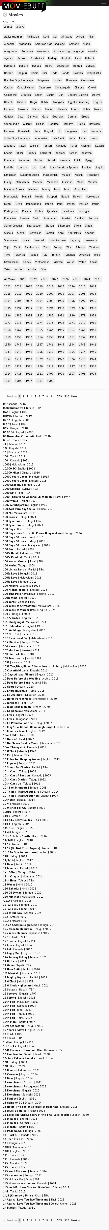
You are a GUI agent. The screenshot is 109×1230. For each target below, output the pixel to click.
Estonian (9, 109)
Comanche (10, 95)
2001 (39, 301)
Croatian (26, 95)
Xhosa (93, 262)
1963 (61, 330)
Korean (73, 153)
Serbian (93, 218)
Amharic (74, 44)
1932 (7, 359)
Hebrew (9, 131)
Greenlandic (11, 124)
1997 (82, 301)
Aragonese (10, 51)
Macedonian (50, 174)
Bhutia (34, 73)
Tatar (46, 247)
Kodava (31, 153)
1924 (93, 359)
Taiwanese (90, 240)
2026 (65, 279)
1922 (18, 366)
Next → (76, 396)
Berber (8, 73)
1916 (82, 366)
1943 (82, 344)
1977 (7, 323)
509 (59, 396)
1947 (39, 344)
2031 (23, 279)
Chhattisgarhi (62, 87)
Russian (24, 218)
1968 (7, 330)
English (97, 102)
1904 (7, 381)
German (72, 116)
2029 (33, 279)
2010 (39, 293)
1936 (61, 352)
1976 (18, 323)
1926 (71, 359)
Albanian (9, 44)
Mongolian (80, 189)
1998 (71, 301)
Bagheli (66, 58)
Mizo (57, 189)
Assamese (43, 51)
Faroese (23, 109)
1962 (71, 330)
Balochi (89, 58)
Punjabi (26, 211)
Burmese (71, 80)
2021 (18, 286)
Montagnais (11, 196)
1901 (39, 381)
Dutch (44, 102)
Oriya (19, 204)
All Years (9, 279)
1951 (93, 337)
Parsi (60, 204)
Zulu (43, 269)
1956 (39, 337)
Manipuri (67, 182)
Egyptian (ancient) (78, 102)
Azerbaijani (37, 58)
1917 (71, 366)
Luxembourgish (29, 174)
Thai (69, 247)
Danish (50, 95)
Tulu (44, 254)
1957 (29, 337)
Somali (50, 233)
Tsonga (33, 254)
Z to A (20, 26)
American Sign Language (50, 44)
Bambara (9, 65)
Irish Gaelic (58, 138)
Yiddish (19, 269)
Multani (26, 196)
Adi (55, 36)
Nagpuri (52, 196)
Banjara (23, 65)
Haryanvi (68, 124)
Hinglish (49, 131)
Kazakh (99, 145)
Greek (85, 116)
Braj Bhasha (94, 73)
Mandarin (52, 182)
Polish (95, 204)
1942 (93, 344)
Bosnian (78, 73)
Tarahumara (32, 247)
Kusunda (65, 160)
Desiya (96, 95)
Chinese (79, 87)
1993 (29, 308)
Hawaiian (94, 124)
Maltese (38, 182)
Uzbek (27, 262)
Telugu (58, 247)
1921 (29, 366)
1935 (71, 352)
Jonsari (48, 145)
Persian (83, 204)
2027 (55, 279)
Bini (45, 73)
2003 (18, 301)
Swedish (39, 240)
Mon (67, 189)
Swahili (26, 240)
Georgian (57, 116)
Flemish (62, 109)
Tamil (17, 247)
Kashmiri (86, 145)
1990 (61, 308)
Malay (7, 182)
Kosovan (87, 153)
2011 (29, 293)
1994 (18, 308)
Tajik (7, 247)
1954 (61, 337)
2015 (82, 286)
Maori (80, 182)
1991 (50, 308)
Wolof (82, 262)
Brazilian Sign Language (18, 80)
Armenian (27, 51)
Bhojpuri (22, 73)
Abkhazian (33, 36)
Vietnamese (42, 262)
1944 (71, 344)
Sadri (36, 218)
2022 (7, 286)
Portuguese (11, 211)
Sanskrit (66, 218)
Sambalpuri (50, 218)
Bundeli (57, 80)
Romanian (10, 218)
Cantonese (87, 80)
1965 (39, 330)
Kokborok (45, 153)
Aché (46, 36)
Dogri (33, 102)
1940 (18, 352)
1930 (29, 359)
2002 (29, 301)
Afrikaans (66, 36)
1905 (93, 373)
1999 (61, 301)
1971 (71, 323)
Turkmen (69, 254)
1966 (29, 330)
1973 (50, 323)
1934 (82, 352)
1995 (7, 308)
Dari (61, 95)
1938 (39, 352)
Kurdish (38, 160)
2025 (76, 279)
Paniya (49, 204)
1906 (82, 373)
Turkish (56, 254)
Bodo (54, 73)
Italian (82, 138)
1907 (71, 373)
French (75, 109)
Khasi (20, 153)
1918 (61, 366)
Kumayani (24, 160)
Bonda (65, 73)
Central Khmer (26, 87)
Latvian (86, 167)
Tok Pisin (19, 254)
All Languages (13, 36)
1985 (18, 315)
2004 (7, 301)
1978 (93, 315)
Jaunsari (34, 145)
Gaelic (98, 109)
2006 (82, 293)
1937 (50, 352)
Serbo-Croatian (13, 225)
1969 (93, 323)
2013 (7, 293)
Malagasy (93, 174)
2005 (93, 293)
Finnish (49, 109)
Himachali (24, 131)
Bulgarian (43, 80)
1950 (7, 344)
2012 (18, 293)
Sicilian (50, 225)
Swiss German (57, 240)
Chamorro (45, 87)
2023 (97, 279)
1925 (82, 359)
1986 (7, 315)
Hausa (81, 124)
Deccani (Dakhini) (78, 95)
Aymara (8, 58)
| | (14, 404)
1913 (18, 373)
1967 (18, 330)
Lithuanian (10, 174)
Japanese (9, 145)
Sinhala (8, 233)
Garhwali (33, 116)
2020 (29, 286)
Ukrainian (84, 254)
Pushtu (39, 211)
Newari (77, 196)
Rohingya (83, 211)
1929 (39, 359)
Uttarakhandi (11, 262)
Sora (61, 233)
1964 (50, 330)
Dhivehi (8, 102)
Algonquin (25, 44)
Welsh (70, 262)
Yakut (7, 269)
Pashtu (71, 204)
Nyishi (7, 204)
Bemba (77, 65)
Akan (91, 36)
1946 (50, 344)
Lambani (23, 167)
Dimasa (21, 102)
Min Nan (33, 189)
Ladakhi (8, 167)
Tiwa (7, 254)
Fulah (86, 109)
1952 (82, 337)
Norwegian (92, 196)
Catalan (8, 87)
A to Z (8, 26)
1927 (61, 359)
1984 (29, 315)
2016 (71, 286)
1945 (61, 344)
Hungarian (71, 131)
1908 (61, 373)
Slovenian (35, 233)
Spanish (89, 233)
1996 (93, 301)
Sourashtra (74, 233)
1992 (39, 308)
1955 (50, 337)
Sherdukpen (34, 225)
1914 (7, 373)
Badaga (52, 58)
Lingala (99, 167)
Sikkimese (64, 225)
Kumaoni (9, 160)
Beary (48, 65)
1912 (29, 373)
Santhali (79, 218)
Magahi (66, 174)
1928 (50, 359)
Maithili (79, 174)
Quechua (52, 211)
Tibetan (80, 247)
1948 (29, 344)
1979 (82, 315)
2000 (50, 301)
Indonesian (41, 138)
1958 (18, 337)
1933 (93, 352)
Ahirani (80, 36)
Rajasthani (68, 211)
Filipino (36, 109)
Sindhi (88, 225)
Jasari (23, 145)
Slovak (21, 233)
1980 (71, 315)
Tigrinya (94, 247)
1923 (7, 366)
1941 (7, 352)
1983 (39, 315)
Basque (36, 65)
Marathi (92, 182)
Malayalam (22, 182)
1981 (61, 315)
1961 (82, 330)
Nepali (65, 196)
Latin (43, 167)
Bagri (78, 58)
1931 (18, 359)
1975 (29, 323)
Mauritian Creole (14, 189)
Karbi (74, 145)
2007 (71, 293)
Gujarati (27, 124)
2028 (44, 279)
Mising (46, 189)
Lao (34, 167)
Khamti (8, 153)
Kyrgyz (89, 160)
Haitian (40, 124)
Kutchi (77, 160)
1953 (71, 337)
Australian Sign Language (68, 51)
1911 (39, 373)
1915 (93, 366)
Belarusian (63, 65)
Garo (45, 116)
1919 (50, 366)
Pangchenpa (33, 204)
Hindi (37, 131)
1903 (18, 381)
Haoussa (54, 124)
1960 (93, 330)
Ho (59, 131)
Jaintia (94, 138)
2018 (50, 286)
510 (66, 396)
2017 (61, 286)
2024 (87, 279)
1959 (7, 337)
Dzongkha (58, 102)
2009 (50, 293)
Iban (84, 131)
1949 (18, 344)
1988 (82, 308)
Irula (72, 138)
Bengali (90, 65)
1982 (50, 315)
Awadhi (92, 51)
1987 (93, 308)
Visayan (58, 262)
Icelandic (96, 131)
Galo (20, 116)
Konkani (60, 153)
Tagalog (75, 240)
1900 (50, 381)
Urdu (97, 254)
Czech (38, 95)
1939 (29, 352)
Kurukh (52, 160)
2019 (39, 286)
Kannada (61, 145)
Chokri (92, 87)
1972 (61, 323)
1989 (71, 308)
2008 (61, 293)
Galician (8, 116)
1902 (29, 381)
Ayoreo (22, 58)
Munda (39, 196)
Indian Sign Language (17, 138)
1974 (39, 323)
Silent (77, 225)
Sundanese (11, 240)
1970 (82, 323)
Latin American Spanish (64, 167)
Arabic (86, 44)
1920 (39, 366)
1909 (50, 373)
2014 (93, 286)
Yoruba (32, 269)
